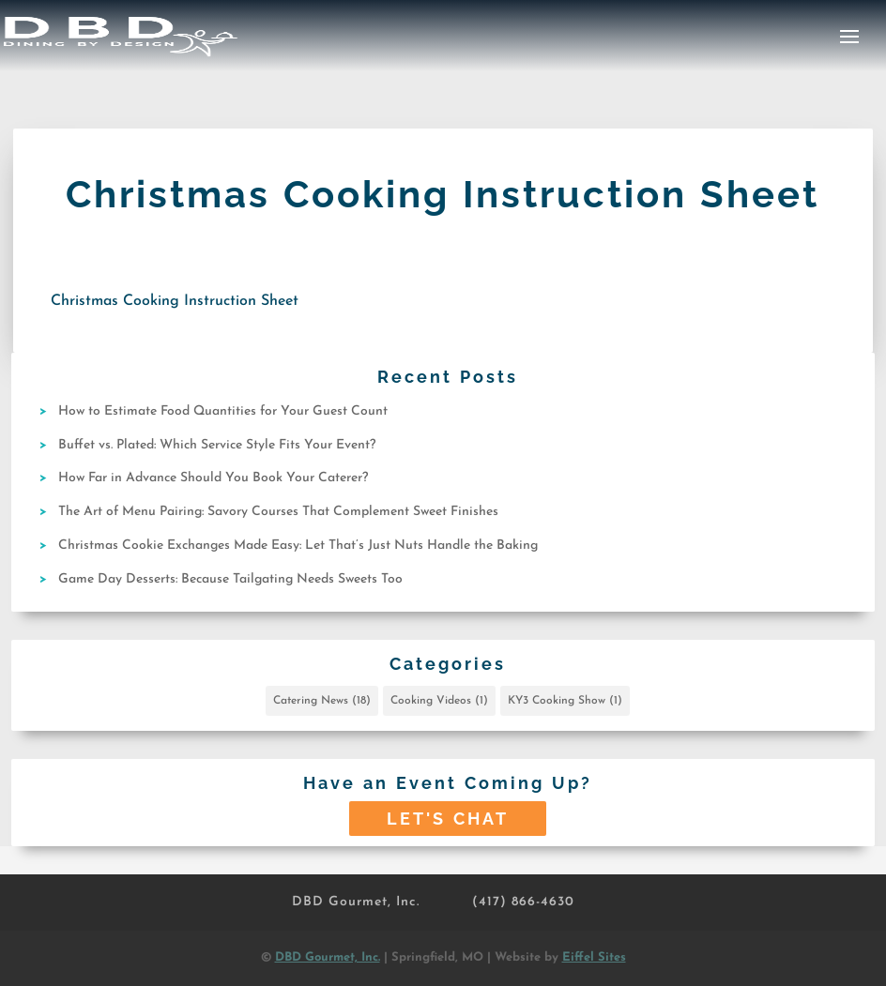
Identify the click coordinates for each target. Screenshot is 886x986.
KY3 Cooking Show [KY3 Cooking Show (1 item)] (565, 700)
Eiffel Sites (594, 957)
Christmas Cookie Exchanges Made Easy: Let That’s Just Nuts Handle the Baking (298, 546)
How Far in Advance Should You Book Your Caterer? (213, 478)
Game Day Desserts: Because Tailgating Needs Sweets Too (230, 579)
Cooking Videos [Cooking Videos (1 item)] (439, 700)
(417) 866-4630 (523, 902)
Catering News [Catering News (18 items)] (322, 700)
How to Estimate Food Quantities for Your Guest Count (223, 411)
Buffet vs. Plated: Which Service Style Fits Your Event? (216, 445)
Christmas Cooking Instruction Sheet (174, 301)
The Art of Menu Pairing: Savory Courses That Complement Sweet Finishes (278, 512)
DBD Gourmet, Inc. (356, 902)
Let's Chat (448, 818)
